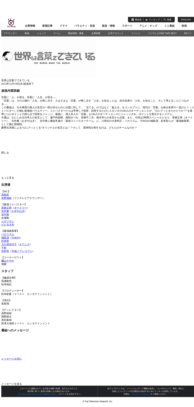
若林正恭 (6, 207)
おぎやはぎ (18, 211)
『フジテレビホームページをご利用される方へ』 (38, 394)
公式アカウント (116, 33)
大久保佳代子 (9, 244)
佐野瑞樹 (6, 198)
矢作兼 (5, 211)
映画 (184, 25)
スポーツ (127, 25)
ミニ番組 (169, 25)
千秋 (3, 247)
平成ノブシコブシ (22, 251)
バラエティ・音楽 (84, 25)
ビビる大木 (7, 224)
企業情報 (30, 25)
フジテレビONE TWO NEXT (162, 33)
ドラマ (63, 25)
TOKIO (15, 237)
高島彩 (5, 194)
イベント (135, 33)
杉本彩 (5, 241)
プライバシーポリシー (141, 394)
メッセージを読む (36, 358)
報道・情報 (108, 25)
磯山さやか (7, 260)
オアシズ (24, 244)
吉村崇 (5, 251)
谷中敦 (5, 214)
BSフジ (188, 33)
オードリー (20, 207)
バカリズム (7, 234)
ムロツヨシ (7, 221)
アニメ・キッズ (148, 25)
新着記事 (47, 25)
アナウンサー (10, 33)
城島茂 (5, 237)
